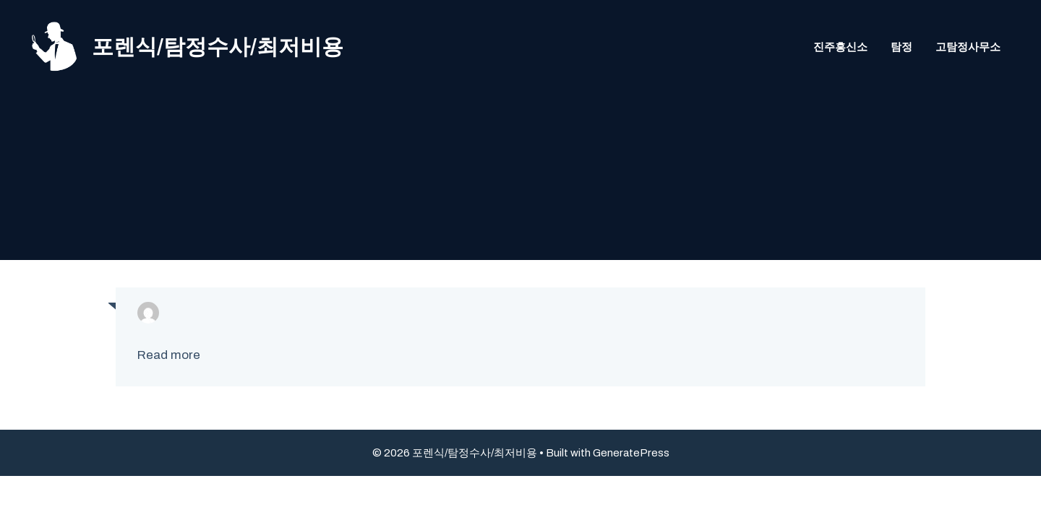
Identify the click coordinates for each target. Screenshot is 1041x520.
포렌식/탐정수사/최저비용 (217, 46)
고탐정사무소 (968, 47)
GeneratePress (631, 453)
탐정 (901, 47)
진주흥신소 (840, 47)
